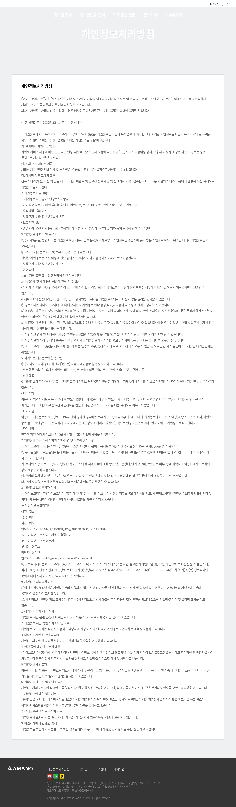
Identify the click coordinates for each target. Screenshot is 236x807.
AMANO (21, 14)
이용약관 (82, 769)
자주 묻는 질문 (124, 15)
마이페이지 (173, 15)
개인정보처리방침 (58, 769)
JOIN (226, 4)
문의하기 (150, 15)
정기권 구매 (63, 15)
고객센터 (100, 769)
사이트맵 (118, 769)
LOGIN (214, 4)
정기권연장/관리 (92, 15)
